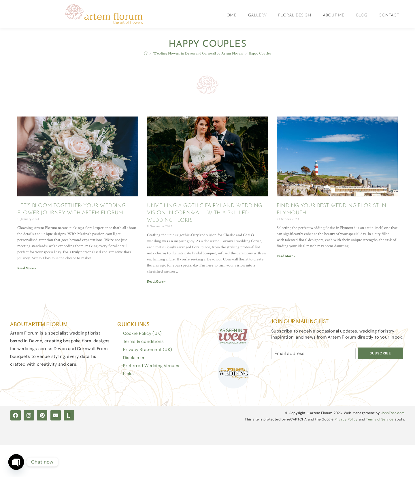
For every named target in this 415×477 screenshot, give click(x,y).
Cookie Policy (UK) (142, 333)
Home (230, 15)
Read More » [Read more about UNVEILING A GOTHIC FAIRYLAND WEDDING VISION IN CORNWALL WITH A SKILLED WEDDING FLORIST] (156, 281)
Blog (361, 15)
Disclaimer (134, 357)
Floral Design (294, 15)
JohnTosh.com (393, 413)
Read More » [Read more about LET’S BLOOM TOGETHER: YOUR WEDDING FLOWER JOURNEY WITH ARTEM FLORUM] (26, 268)
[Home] (146, 53)
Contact (389, 15)
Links (128, 374)
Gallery (257, 15)
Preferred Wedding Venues (151, 366)
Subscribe (380, 353)
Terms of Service (379, 419)
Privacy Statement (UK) (147, 349)
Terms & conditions (143, 341)
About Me (334, 15)
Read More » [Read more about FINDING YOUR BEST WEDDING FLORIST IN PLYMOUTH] (286, 256)
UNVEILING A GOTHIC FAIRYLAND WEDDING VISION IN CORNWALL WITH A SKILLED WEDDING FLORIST (204, 213)
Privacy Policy (346, 419)
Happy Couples (260, 53)
